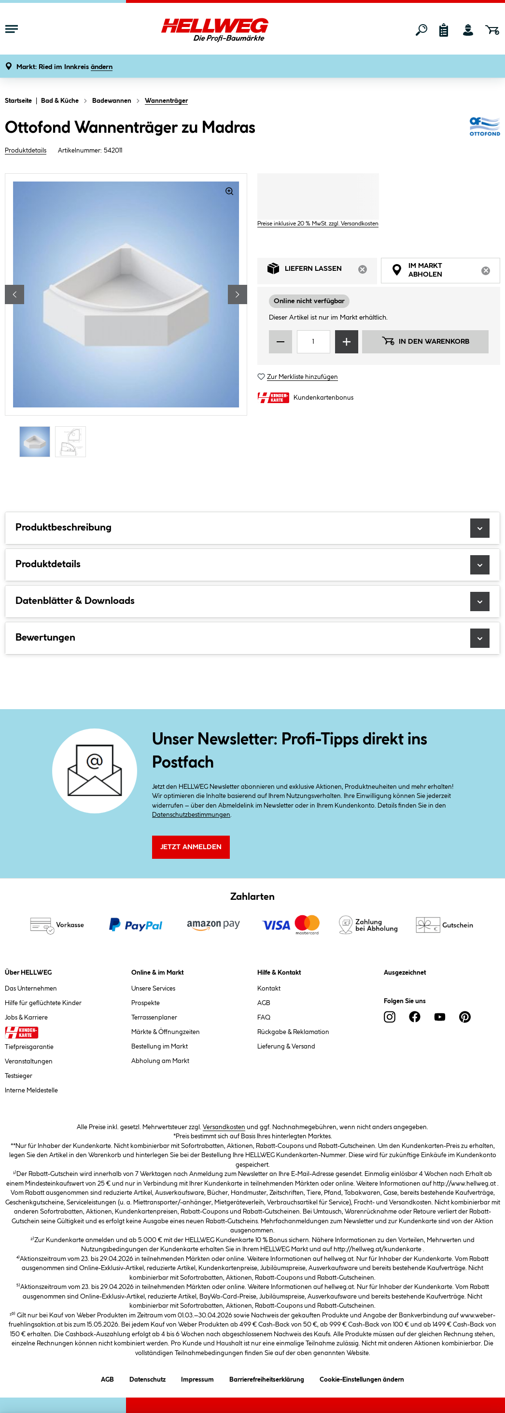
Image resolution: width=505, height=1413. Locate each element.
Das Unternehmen (31, 989)
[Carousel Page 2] (73, 441)
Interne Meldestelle (31, 1090)
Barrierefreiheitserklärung (266, 1378)
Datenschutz (147, 1378)
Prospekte (145, 1003)
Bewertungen (252, 638)
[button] (64, 67)
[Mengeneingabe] (313, 341)
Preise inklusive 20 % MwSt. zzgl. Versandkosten (318, 223)
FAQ (263, 1018)
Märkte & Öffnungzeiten (165, 1032)
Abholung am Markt (160, 1061)
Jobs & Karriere (26, 1018)
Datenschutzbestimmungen (191, 815)
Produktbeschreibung (252, 528)
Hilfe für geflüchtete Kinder (43, 1003)
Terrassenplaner (154, 1018)
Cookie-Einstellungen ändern (362, 1378)
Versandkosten (224, 1127)
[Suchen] (421, 30)
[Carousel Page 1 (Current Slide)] (37, 441)
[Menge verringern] (280, 341)
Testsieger (18, 1076)
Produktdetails (25, 151)
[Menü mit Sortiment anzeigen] (11, 30)
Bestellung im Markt (159, 1046)
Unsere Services (153, 989)
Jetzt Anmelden (191, 847)
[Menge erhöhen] (346, 341)
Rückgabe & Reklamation (293, 1032)
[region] (126, 316)
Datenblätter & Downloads (252, 601)
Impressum (197, 1378)
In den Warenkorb (425, 341)
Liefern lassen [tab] (322, 271)
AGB (263, 1003)
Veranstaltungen (29, 1061)
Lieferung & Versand (286, 1046)
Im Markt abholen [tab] (446, 272)
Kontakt (269, 989)
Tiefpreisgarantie (29, 1047)
